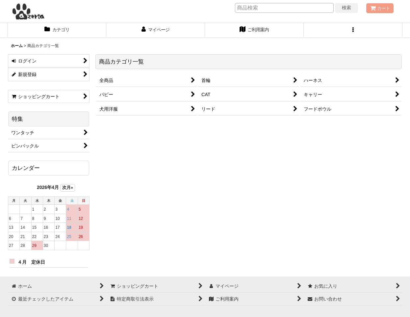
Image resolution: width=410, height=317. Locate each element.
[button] (353, 30)
